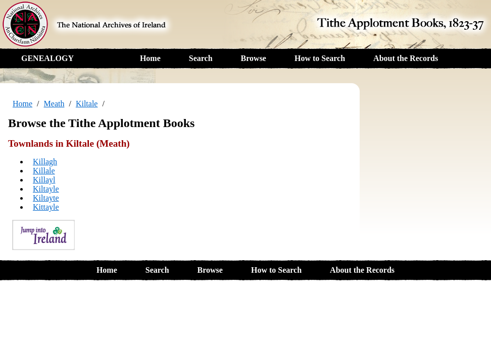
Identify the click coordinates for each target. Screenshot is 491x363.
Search (201, 58)
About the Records (405, 58)
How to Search (319, 58)
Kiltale (87, 103)
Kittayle (46, 207)
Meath (54, 103)
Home (150, 58)
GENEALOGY (47, 58)
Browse (253, 58)
